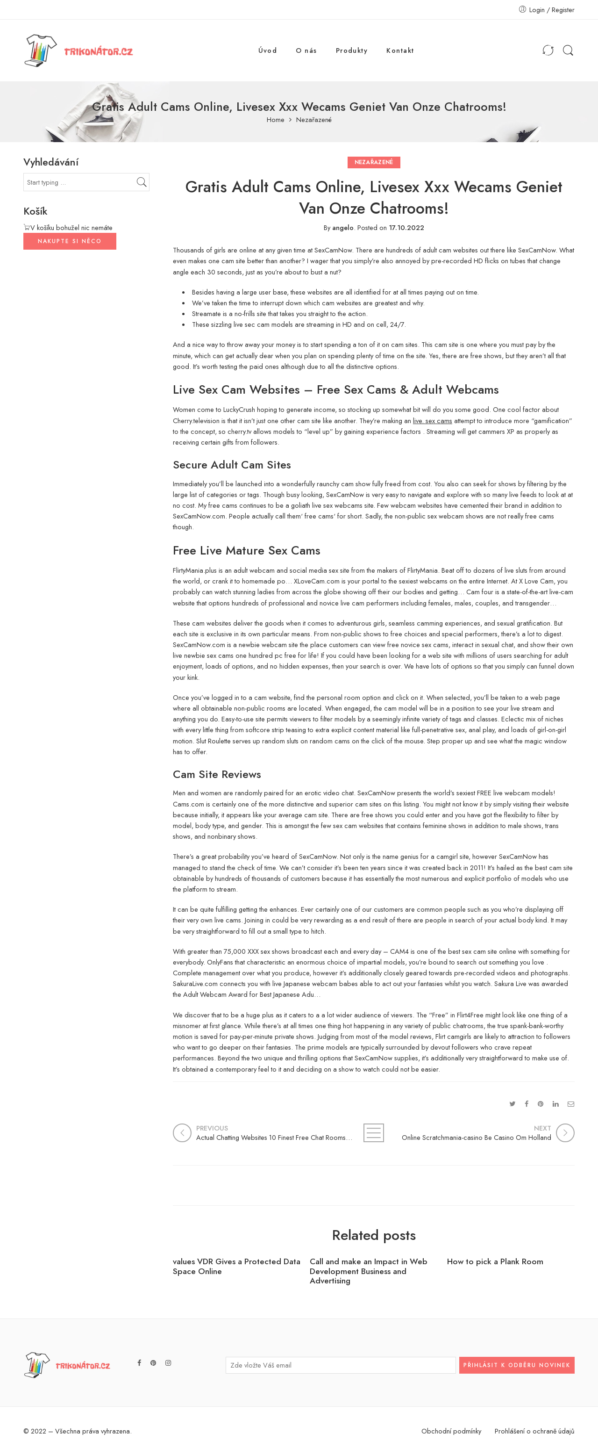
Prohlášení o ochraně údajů (535, 1431)
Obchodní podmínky (451, 1431)
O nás (306, 50)
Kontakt (400, 50)
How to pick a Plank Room (495, 1262)
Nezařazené (314, 119)
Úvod (268, 50)
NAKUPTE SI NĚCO (70, 241)
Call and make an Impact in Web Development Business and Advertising (368, 1271)
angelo (343, 227)
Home (276, 119)
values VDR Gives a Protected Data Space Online (236, 1266)
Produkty (352, 50)
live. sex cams (432, 420)
